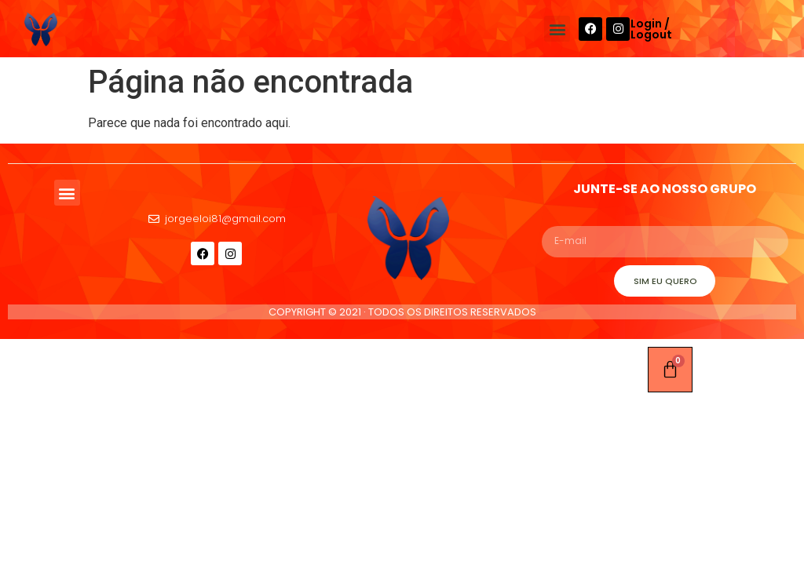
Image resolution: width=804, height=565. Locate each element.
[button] (557, 29)
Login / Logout (651, 29)
